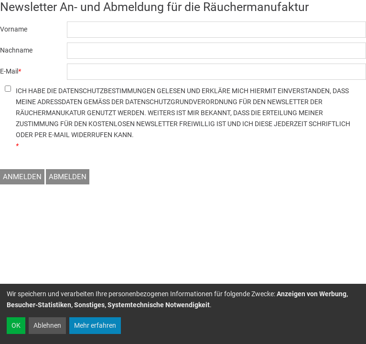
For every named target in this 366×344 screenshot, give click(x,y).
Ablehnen (47, 325)
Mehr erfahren (95, 325)
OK (16, 325)
